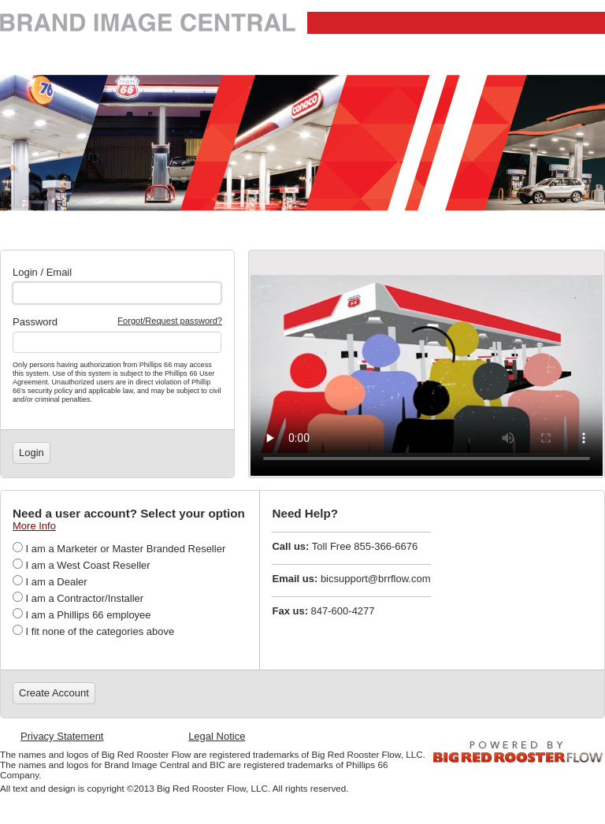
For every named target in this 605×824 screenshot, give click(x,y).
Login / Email (42, 272)
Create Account (54, 693)
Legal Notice (216, 736)
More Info (34, 526)
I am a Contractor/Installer (78, 598)
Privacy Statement (62, 736)
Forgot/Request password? (169, 320)
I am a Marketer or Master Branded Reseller (119, 549)
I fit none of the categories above (93, 631)
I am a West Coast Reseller (81, 565)
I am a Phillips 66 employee (82, 615)
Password (35, 322)
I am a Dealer (50, 582)
